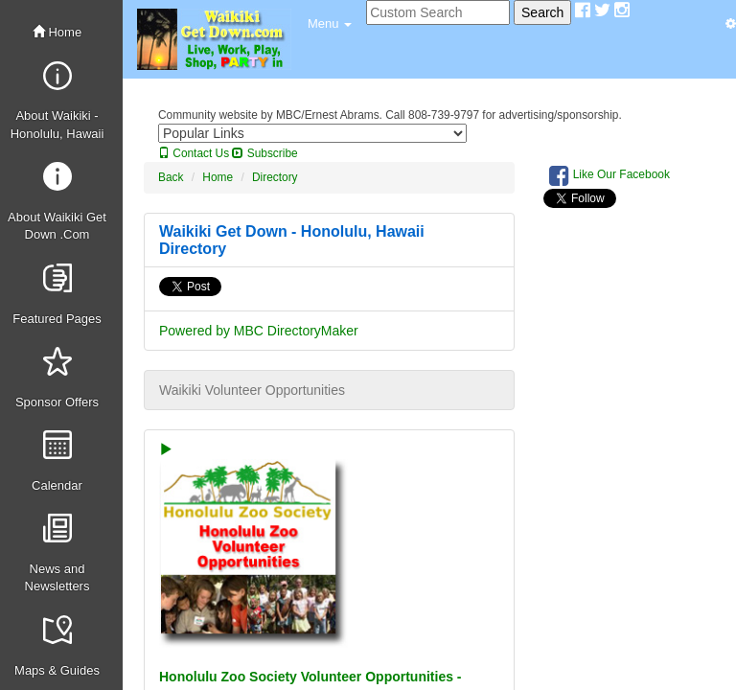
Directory (275, 177)
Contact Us (193, 153)
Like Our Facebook (609, 175)
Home (57, 32)
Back (170, 177)
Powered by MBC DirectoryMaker (258, 330)
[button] (329, 24)
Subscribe (264, 153)
